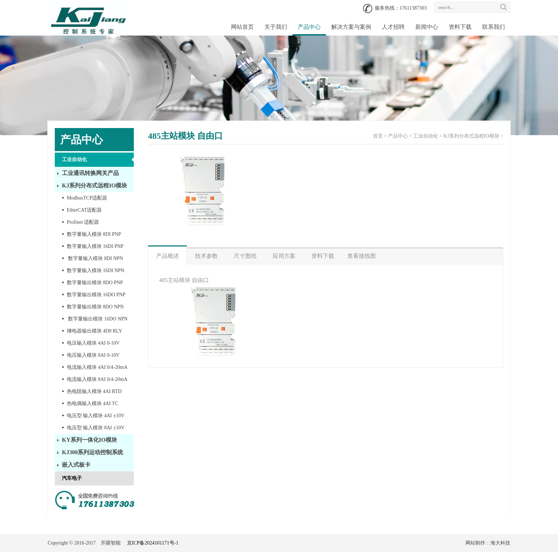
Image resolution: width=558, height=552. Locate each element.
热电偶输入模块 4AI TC (90, 403)
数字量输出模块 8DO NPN (93, 306)
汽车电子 (72, 478)
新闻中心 (426, 27)
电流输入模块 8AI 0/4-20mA (94, 379)
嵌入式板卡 (76, 465)
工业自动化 (74, 159)
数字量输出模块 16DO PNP (94, 294)
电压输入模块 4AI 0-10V (91, 343)
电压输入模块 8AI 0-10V (91, 355)
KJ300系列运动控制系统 (92, 452)
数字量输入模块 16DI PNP (92, 246)
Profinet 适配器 (80, 222)
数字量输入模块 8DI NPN (92, 258)
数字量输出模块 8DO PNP (92, 282)
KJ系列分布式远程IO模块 (94, 185)
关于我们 (275, 27)
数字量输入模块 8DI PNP (91, 234)
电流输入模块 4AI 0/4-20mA (94, 367)
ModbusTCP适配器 (84, 198)
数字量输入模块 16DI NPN (93, 270)
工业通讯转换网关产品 (90, 173)
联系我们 (493, 27)
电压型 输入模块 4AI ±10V (93, 415)
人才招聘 (393, 27)
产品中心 (309, 27)
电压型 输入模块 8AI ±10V (93, 427)
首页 (378, 136)
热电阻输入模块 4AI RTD (92, 391)
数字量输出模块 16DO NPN (94, 318)
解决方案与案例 (351, 27)
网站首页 (242, 27)
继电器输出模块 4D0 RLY (92, 331)
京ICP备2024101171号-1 (153, 543)
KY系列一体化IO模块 (89, 440)
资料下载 (460, 27)
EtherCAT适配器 (82, 210)
